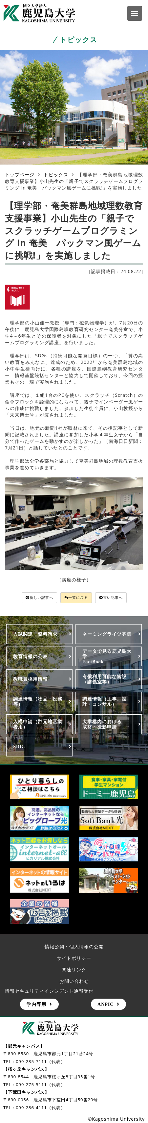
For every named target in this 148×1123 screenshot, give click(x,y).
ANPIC (105, 1004)
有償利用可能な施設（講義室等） (104, 679)
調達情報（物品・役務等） (37, 701)
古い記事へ (111, 597)
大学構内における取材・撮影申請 (102, 724)
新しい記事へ (39, 597)
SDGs (19, 746)
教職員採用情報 (30, 679)
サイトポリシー (74, 958)
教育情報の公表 (30, 656)
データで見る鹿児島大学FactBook (107, 656)
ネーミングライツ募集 (107, 634)
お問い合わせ (74, 981)
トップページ (19, 174)
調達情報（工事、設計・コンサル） (104, 701)
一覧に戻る (76, 597)
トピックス (56, 174)
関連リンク (74, 969)
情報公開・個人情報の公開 (74, 946)
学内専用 (36, 1004)
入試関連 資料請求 (35, 634)
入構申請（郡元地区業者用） (37, 724)
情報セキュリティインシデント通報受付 (49, 991)
